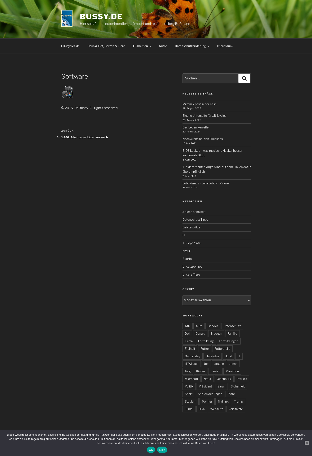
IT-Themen (142, 46)
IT (184, 235)
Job (206, 363)
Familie (232, 333)
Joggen (219, 363)
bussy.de (101, 16)
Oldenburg (224, 379)
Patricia (242, 379)
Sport (189, 394)
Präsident (205, 386)
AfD (187, 326)
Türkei (189, 409)
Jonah (233, 363)
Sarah (221, 386)
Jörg (188, 371)
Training (223, 401)
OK (151, 449)
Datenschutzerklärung (192, 46)
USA (202, 409)
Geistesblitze (191, 227)
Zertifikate (236, 409)
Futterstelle (222, 348)
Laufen (215, 371)
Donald (200, 333)
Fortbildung (206, 341)
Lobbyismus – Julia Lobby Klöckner (206, 183)
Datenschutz (232, 326)
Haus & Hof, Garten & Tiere (106, 46)
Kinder (200, 371)
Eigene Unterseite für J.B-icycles (204, 115)
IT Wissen (191, 363)
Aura (199, 326)
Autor (163, 46)
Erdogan (216, 333)
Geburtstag (192, 356)
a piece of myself (194, 212)
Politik (189, 386)
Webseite (216, 409)
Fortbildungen (228, 341)
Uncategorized (192, 266)
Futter (205, 348)
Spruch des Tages (210, 394)
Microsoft (191, 379)
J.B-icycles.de (70, 46)
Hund (228, 356)
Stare (231, 394)
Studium (190, 401)
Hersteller (212, 356)
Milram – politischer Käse (200, 104)
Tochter (207, 401)
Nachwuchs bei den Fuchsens (203, 139)
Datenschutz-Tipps (195, 219)
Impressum (225, 46)
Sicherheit (238, 386)
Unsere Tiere (191, 274)
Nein (162, 449)
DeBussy (81, 108)
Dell (187, 333)
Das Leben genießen (196, 127)
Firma (189, 341)
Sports (187, 258)
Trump (238, 401)
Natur (186, 251)
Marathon (232, 371)
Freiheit (190, 348)
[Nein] (307, 443)
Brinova (213, 326)
